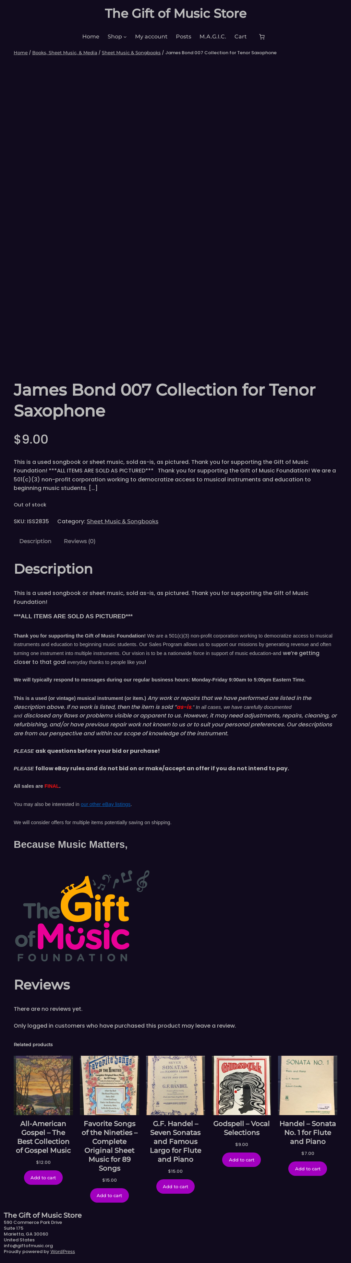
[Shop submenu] (125, 36)
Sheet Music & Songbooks (131, 52)
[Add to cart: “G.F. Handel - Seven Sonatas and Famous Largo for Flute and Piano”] (175, 1186)
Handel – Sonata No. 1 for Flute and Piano (307, 1133)
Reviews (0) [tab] (79, 541)
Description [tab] (35, 541)
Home (21, 52)
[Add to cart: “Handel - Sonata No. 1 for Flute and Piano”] (307, 1168)
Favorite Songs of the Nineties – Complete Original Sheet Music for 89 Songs (109, 1146)
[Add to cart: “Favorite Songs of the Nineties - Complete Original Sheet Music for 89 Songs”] (109, 1195)
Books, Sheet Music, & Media (64, 52)
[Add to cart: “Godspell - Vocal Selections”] (241, 1160)
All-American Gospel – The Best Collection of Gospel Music (43, 1137)
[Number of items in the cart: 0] (262, 37)
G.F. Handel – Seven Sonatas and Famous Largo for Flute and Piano (175, 1141)
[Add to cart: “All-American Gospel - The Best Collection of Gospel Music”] (43, 1177)
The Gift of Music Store (175, 13)
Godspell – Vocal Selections (241, 1128)
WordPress (62, 1251)
